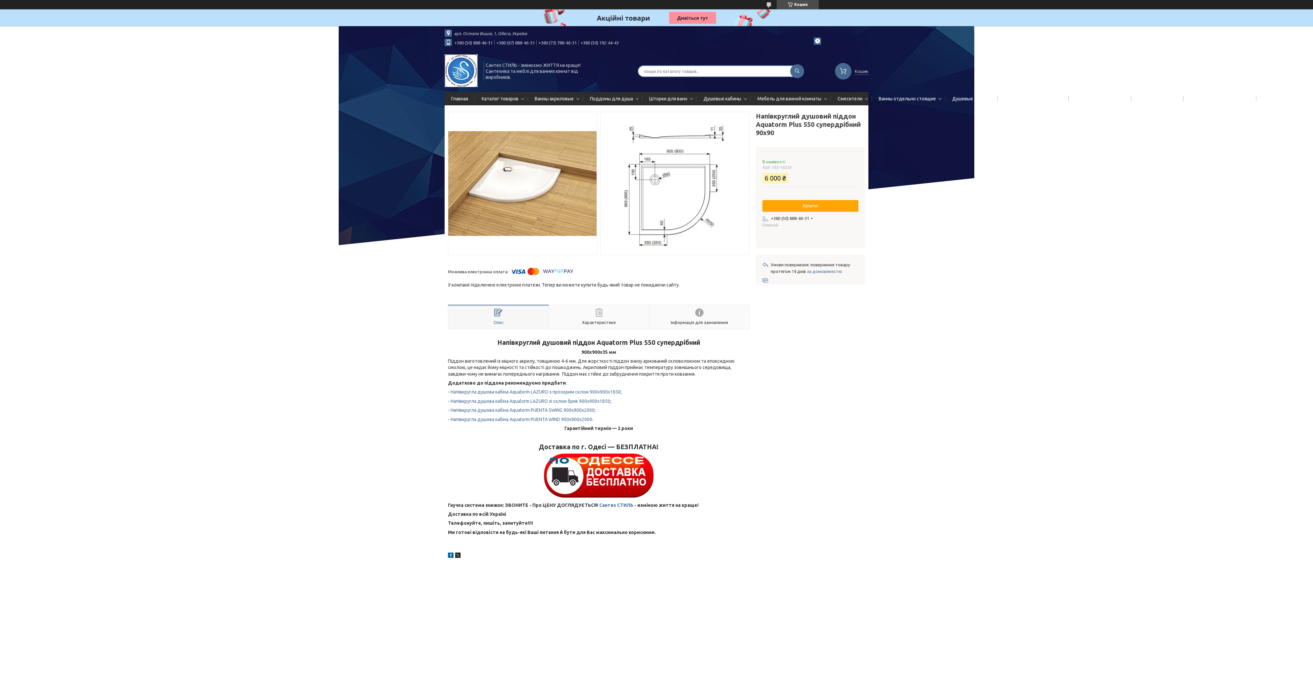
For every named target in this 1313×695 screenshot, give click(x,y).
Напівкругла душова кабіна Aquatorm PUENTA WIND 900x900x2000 (521, 419)
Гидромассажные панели (1031, 98)
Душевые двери (970, 98)
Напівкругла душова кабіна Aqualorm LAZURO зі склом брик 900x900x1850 (530, 401)
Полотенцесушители (1098, 98)
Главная (459, 98)
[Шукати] (797, 71)
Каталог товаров (500, 98)
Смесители (850, 98)
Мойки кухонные (1156, 98)
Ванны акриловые (554, 98)
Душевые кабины (722, 98)
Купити (810, 205)
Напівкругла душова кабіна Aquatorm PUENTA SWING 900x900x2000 (523, 410)
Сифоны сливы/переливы (1218, 98)
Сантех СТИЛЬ (616, 505)
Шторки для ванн (668, 98)
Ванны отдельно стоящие (907, 98)
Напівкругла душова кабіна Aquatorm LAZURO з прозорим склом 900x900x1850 (536, 392)
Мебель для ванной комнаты (789, 98)
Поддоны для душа (611, 98)
